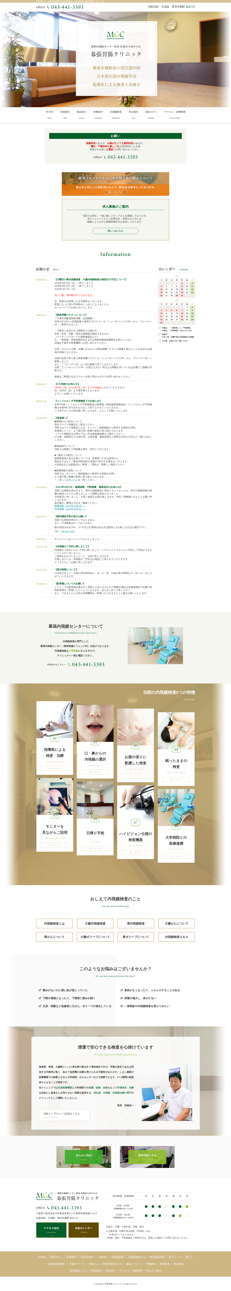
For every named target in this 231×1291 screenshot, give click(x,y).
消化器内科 (87, 1257)
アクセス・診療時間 (131, 1270)
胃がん (189, 1257)
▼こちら (73, 480)
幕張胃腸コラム (78, 1270)
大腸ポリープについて (95, 937)
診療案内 (71, 1257)
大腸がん (93, 1264)
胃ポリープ (175, 1257)
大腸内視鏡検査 (95, 923)
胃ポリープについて (136, 937)
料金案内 (179, 1264)
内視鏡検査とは (54, 923)
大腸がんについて (176, 923)
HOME (42, 1257)
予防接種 (150, 1264)
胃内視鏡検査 (136, 923)
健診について (133, 1264)
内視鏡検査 (117, 1257)
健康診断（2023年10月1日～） (70, 506)
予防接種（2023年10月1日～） (70, 509)
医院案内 (96, 1270)
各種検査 (165, 1264)
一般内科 (102, 1257)
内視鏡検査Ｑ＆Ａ (176, 937)
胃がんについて (54, 937)
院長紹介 (110, 1270)
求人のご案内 (153, 1270)
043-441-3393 (68, 531)
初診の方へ (56, 1257)
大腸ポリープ (76, 1264)
